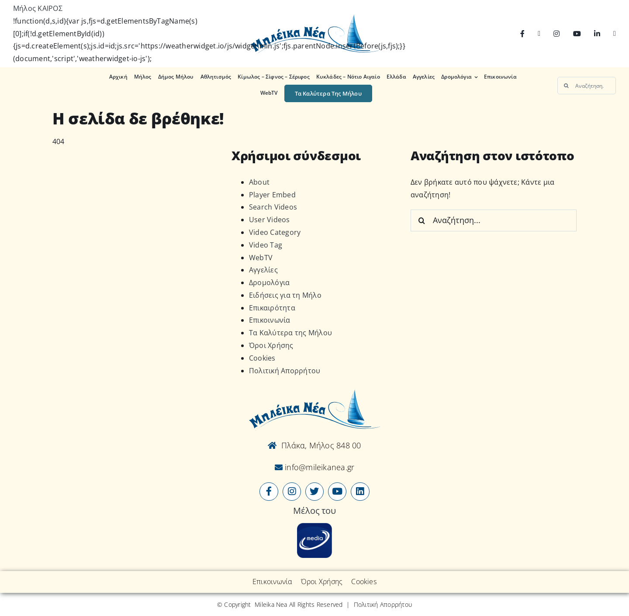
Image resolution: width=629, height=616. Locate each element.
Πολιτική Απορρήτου (284, 370)
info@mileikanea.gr (319, 467)
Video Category (275, 232)
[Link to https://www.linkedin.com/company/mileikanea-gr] (360, 491)
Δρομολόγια (269, 282)
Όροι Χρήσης (271, 345)
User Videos (269, 219)
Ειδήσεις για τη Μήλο (285, 295)
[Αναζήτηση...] (586, 85)
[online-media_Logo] (314, 526)
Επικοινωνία (269, 320)
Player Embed (272, 195)
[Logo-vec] (314, 16)
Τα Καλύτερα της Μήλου (290, 332)
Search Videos (273, 207)
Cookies (262, 358)
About (259, 182)
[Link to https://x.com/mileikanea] (314, 491)
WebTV (261, 257)
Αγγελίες (263, 270)
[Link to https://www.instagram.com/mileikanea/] (292, 491)
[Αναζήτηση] (566, 85)
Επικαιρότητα (272, 308)
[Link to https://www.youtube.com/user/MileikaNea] (337, 491)
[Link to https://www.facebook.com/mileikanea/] (268, 491)
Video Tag (265, 245)
